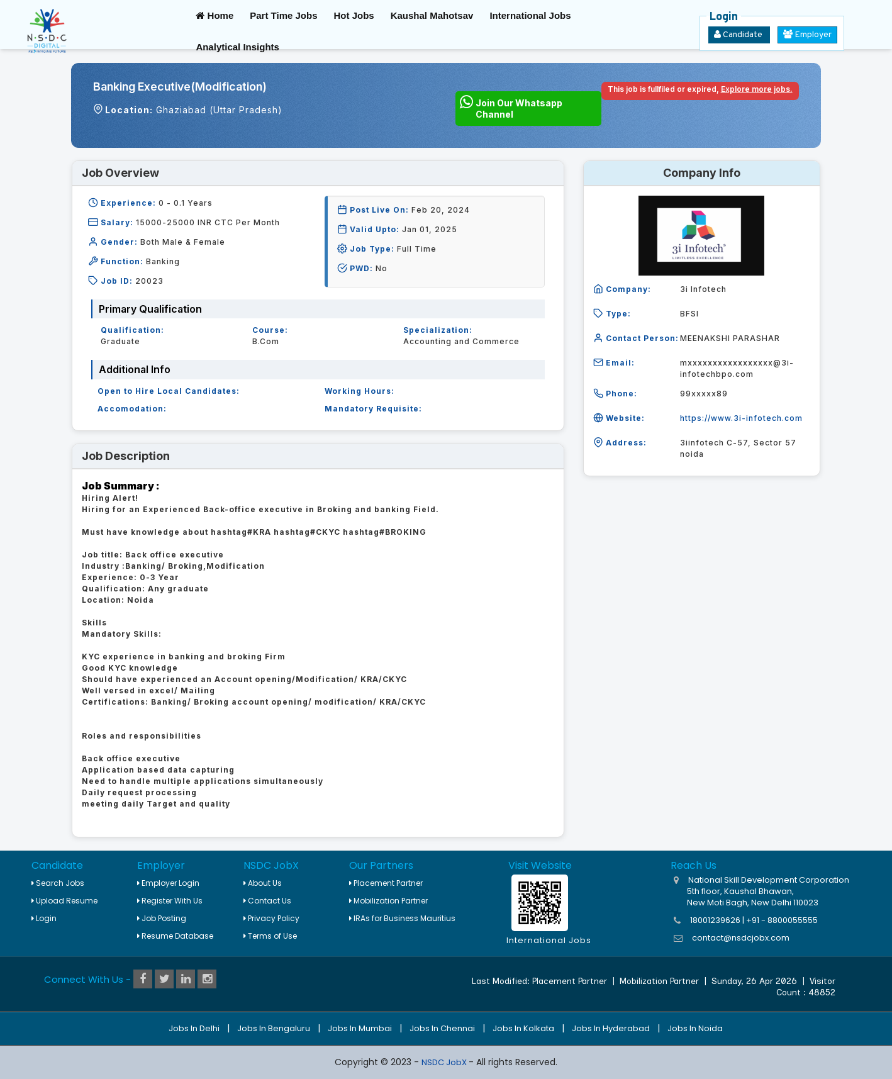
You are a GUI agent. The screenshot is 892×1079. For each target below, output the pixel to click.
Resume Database (175, 936)
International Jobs (530, 15)
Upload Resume (64, 900)
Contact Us (267, 900)
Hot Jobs (353, 15)
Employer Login (168, 883)
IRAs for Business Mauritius (402, 918)
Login (44, 918)
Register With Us (170, 900)
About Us (262, 883)
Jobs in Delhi (194, 1028)
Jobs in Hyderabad (611, 1028)
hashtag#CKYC (307, 532)
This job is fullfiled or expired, (700, 89)
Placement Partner (386, 883)
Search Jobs (57, 883)
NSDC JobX (445, 1062)
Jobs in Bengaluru (273, 1028)
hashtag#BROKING (384, 532)
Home (214, 15)
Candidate (739, 35)
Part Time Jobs (283, 15)
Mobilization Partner (388, 900)
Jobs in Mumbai (360, 1028)
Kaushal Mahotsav (432, 15)
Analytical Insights (237, 47)
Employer (807, 35)
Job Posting (161, 918)
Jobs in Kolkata (523, 1028)
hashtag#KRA (241, 532)
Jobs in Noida (695, 1028)
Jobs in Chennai (442, 1028)
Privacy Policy (271, 918)
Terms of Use (270, 936)
